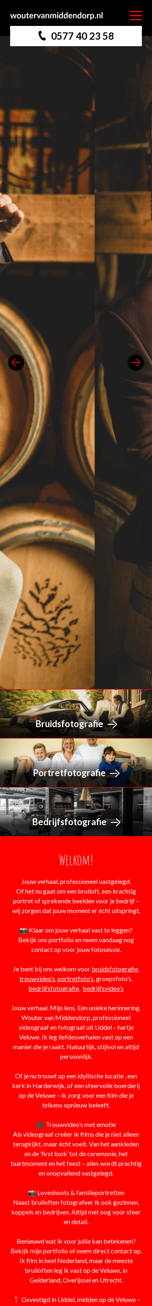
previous (16, 362)
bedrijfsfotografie (53, 988)
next (136, 362)
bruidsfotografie (115, 969)
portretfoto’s (76, 978)
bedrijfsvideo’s (103, 988)
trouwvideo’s (37, 978)
